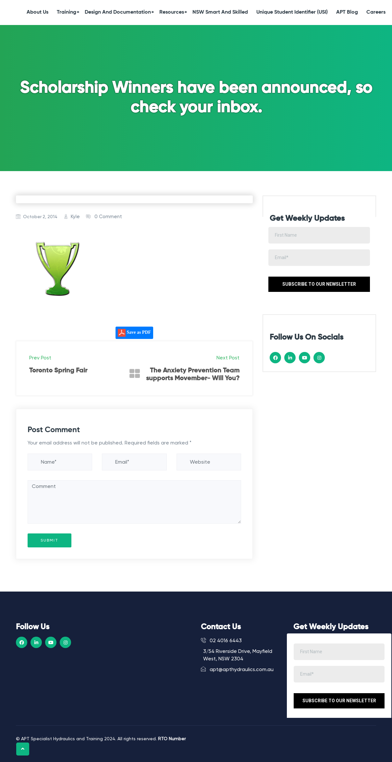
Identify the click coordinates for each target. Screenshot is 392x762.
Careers (376, 12)
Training (68, 12)
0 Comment (108, 216)
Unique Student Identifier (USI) (292, 12)
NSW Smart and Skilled (220, 12)
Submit (49, 540)
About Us (37, 12)
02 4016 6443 (221, 640)
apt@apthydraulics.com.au (237, 669)
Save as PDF (134, 333)
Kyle (75, 216)
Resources (173, 12)
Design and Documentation (119, 12)
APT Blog (347, 12)
